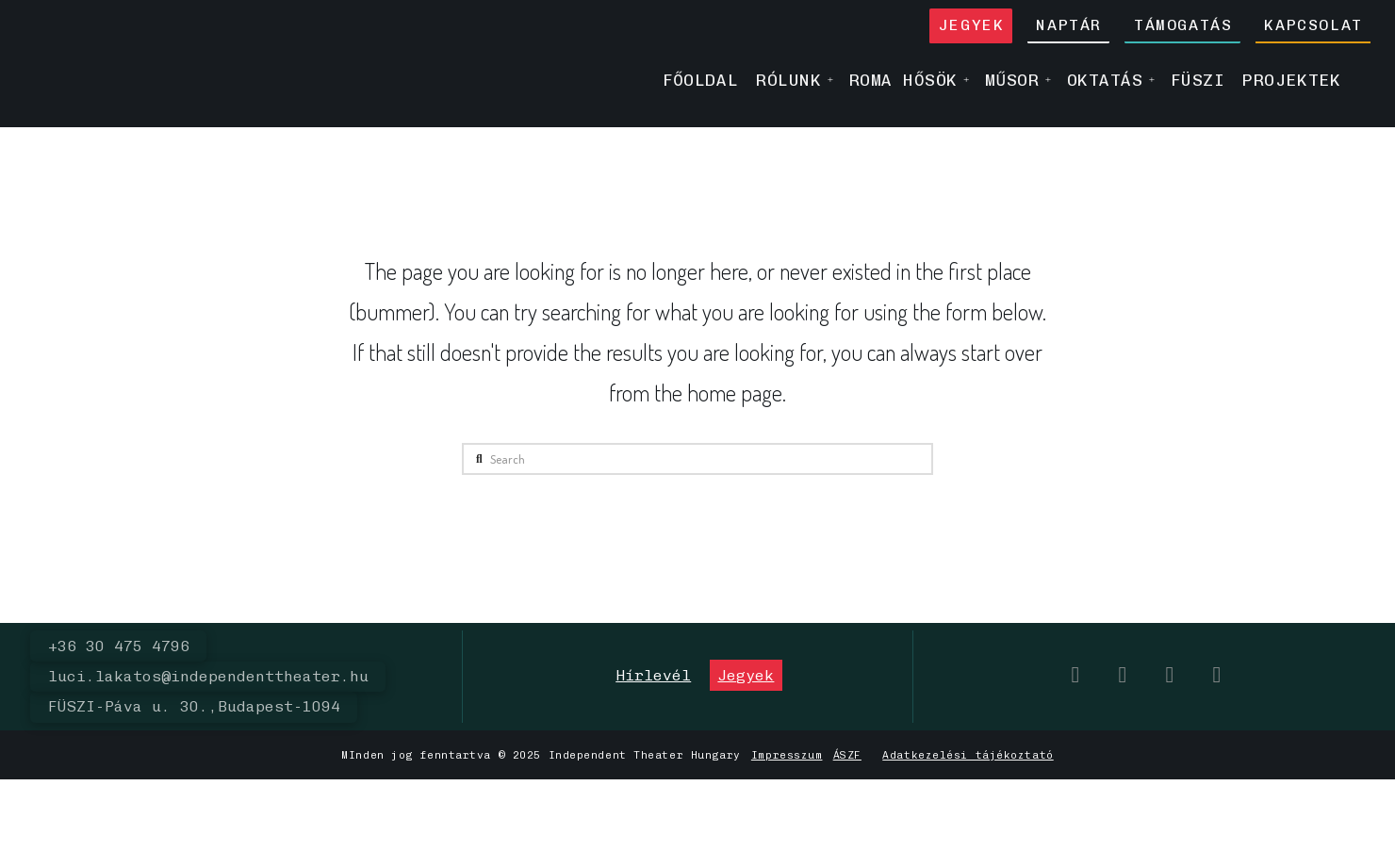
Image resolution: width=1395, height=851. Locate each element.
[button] (653, 675)
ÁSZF (847, 754)
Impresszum (787, 754)
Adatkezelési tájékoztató (967, 754)
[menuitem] (1359, 79)
